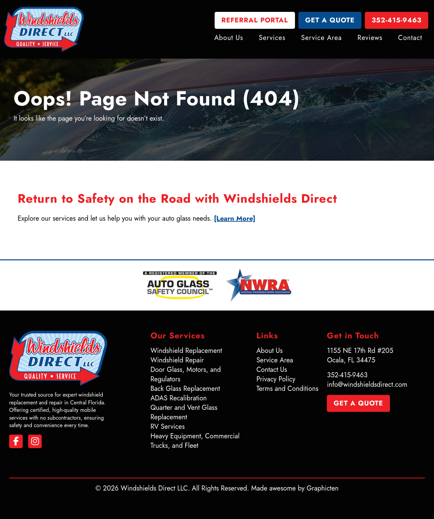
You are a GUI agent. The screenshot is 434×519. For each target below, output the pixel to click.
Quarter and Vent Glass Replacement (184, 412)
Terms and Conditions (287, 389)
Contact (410, 37)
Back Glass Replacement (185, 389)
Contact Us (271, 370)
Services (272, 37)
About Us (228, 37)
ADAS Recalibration (179, 398)
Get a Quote (330, 20)
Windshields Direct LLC (154, 488)
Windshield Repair (177, 360)
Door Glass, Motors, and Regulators (186, 374)
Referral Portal (254, 20)
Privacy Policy (275, 379)
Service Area (321, 37)
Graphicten (322, 488)
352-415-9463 (396, 20)
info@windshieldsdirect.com (367, 385)
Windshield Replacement (186, 351)
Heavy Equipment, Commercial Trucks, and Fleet (195, 441)
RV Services (168, 427)
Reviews (369, 37)
